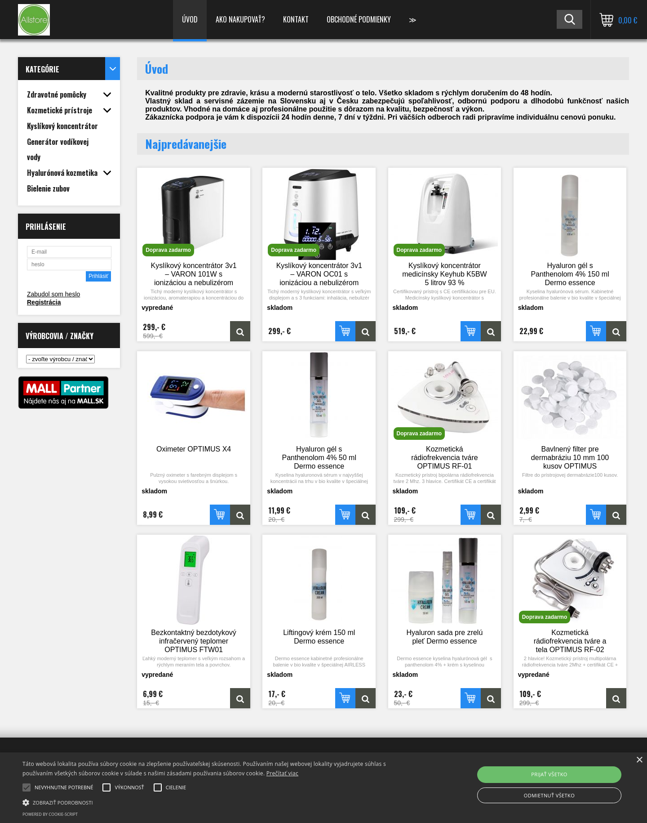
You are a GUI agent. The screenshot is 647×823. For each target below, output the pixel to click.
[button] (218, 802)
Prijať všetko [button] (549, 774)
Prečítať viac (282, 773)
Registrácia (44, 302)
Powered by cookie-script (50, 814)
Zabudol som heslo (53, 294)
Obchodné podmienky (359, 19)
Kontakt (296, 19)
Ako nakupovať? (240, 19)
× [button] (639, 760)
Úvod (190, 19)
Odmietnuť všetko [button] (549, 795)
